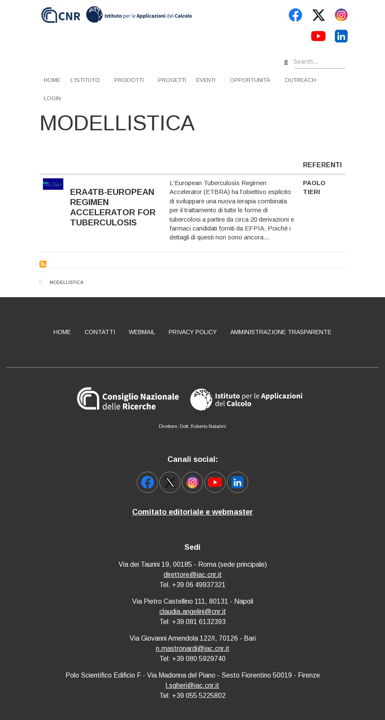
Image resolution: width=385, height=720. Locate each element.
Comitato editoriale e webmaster (192, 512)
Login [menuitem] (52, 98)
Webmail (142, 332)
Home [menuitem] (52, 80)
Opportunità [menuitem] (250, 80)
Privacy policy (193, 332)
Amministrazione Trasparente (280, 332)
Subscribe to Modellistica (43, 264)
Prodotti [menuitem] (129, 80)
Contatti (100, 332)
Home (62, 332)
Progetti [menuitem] (172, 80)
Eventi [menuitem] (205, 80)
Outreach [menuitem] (300, 80)
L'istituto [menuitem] (85, 80)
